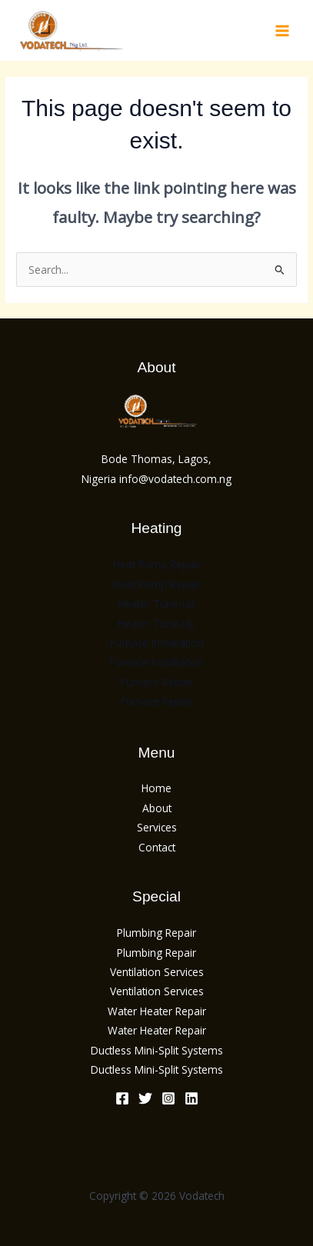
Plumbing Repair (156, 932)
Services (157, 827)
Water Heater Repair (157, 1011)
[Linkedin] (191, 1098)
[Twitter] (145, 1098)
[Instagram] (168, 1098)
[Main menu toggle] (282, 30)
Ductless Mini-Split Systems (157, 1050)
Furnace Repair (157, 682)
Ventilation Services (157, 971)
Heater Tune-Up (156, 603)
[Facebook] (122, 1098)
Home (156, 788)
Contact (156, 847)
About (156, 808)
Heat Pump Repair (157, 564)
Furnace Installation (157, 642)
